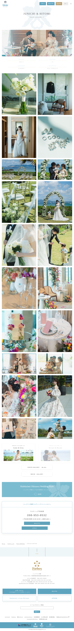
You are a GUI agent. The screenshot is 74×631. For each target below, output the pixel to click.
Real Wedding (21, 543)
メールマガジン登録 (37, 605)
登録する (37, 611)
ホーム (3, 543)
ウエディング (11, 543)
